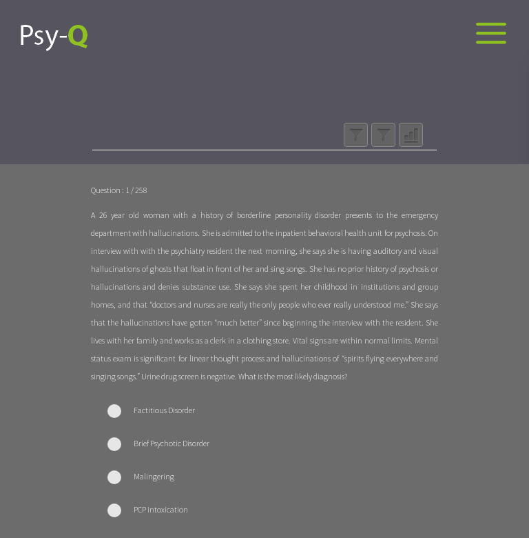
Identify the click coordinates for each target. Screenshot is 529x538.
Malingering (154, 476)
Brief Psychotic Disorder (171, 443)
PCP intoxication (161, 509)
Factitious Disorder (164, 410)
